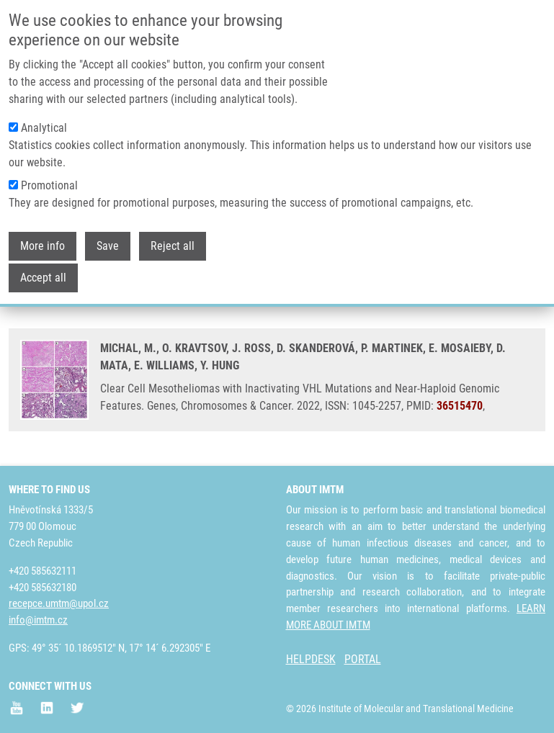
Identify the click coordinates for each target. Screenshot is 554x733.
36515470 (460, 406)
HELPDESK (311, 659)
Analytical (44, 119)
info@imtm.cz (38, 619)
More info (42, 237)
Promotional (49, 177)
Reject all (173, 237)
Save (108, 237)
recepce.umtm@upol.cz (59, 603)
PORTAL (362, 659)
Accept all (43, 269)
